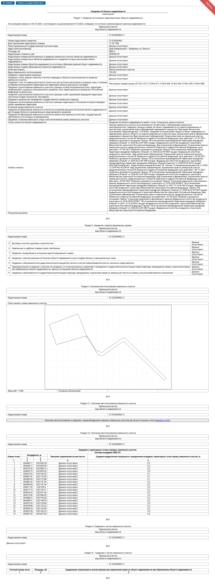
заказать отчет (163, 420)
